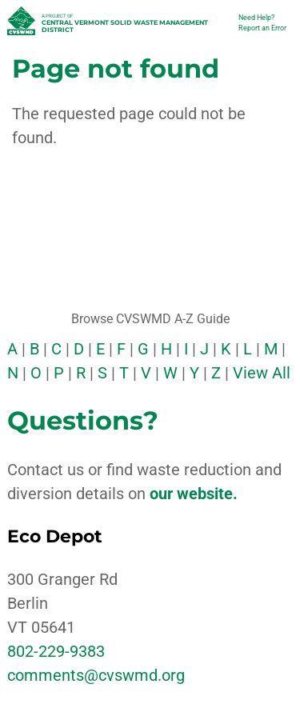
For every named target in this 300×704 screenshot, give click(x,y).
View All (261, 372)
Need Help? (256, 18)
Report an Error (262, 28)
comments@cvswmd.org (96, 675)
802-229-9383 (56, 651)
